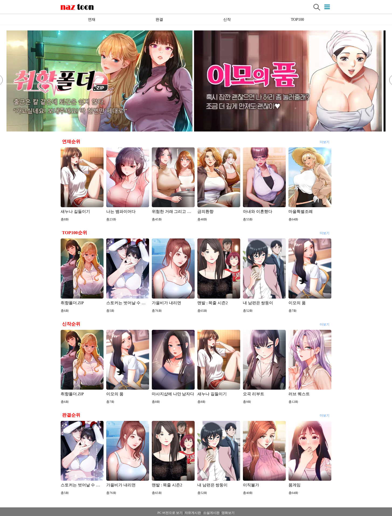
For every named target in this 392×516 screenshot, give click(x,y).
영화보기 (228, 513)
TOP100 (297, 19)
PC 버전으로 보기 (170, 513)
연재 (91, 19)
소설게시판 (211, 513)
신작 (227, 19)
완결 (159, 19)
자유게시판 (193, 513)
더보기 (324, 141)
